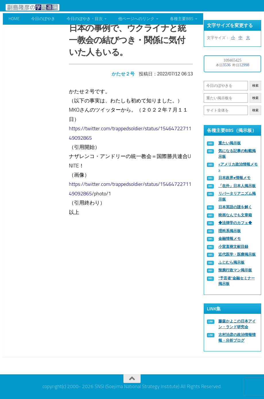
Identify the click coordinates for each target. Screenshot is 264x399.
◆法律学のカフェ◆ (235, 223)
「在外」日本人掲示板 (237, 186)
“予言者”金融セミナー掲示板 (236, 281)
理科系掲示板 (229, 231)
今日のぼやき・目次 (85, 18)
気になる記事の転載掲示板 (237, 154)
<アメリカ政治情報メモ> (238, 167)
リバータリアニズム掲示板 (237, 196)
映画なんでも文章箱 (235, 215)
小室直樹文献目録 (233, 246)
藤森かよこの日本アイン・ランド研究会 (237, 324)
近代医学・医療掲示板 (237, 254)
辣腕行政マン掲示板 (235, 270)
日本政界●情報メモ (234, 178)
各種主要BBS (181, 18)
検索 (255, 85)
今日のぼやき (43, 18)
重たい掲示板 (229, 143)
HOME (14, 18)
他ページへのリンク (136, 18)
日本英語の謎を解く (235, 207)
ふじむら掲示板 (231, 262)
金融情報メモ (229, 238)
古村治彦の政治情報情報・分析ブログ (237, 337)
